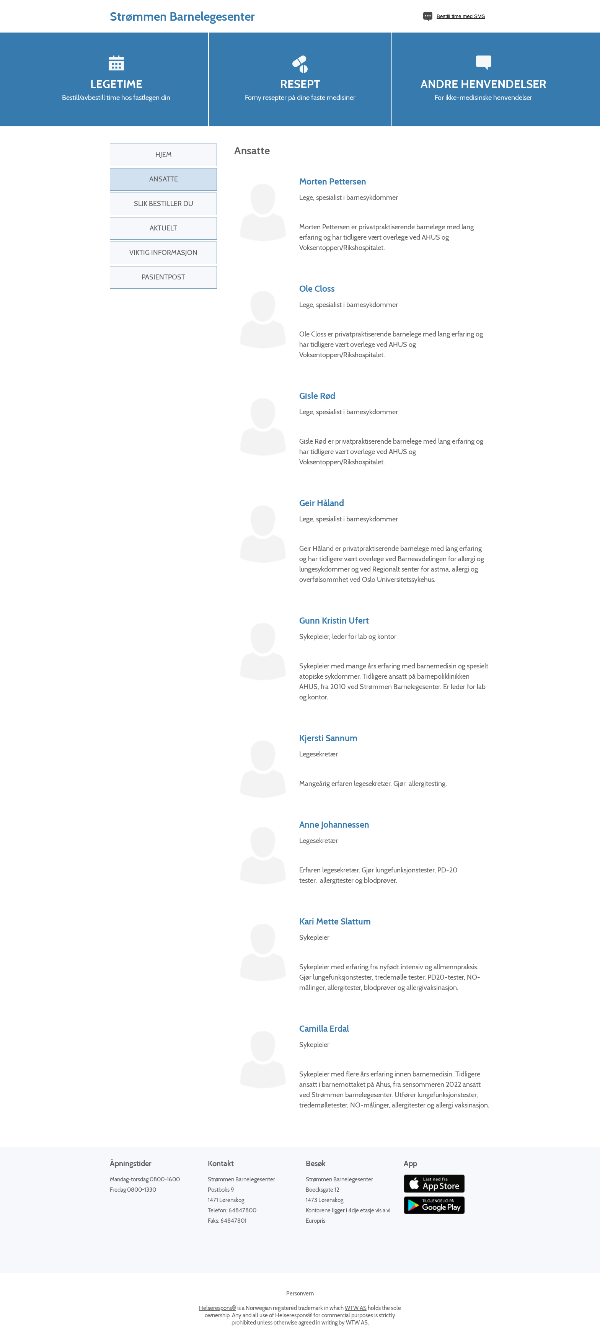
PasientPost (163, 277)
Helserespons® (217, 1308)
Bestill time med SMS (461, 16)
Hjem (163, 154)
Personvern (300, 1293)
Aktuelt (163, 228)
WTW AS (356, 1308)
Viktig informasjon (163, 252)
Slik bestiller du (163, 203)
